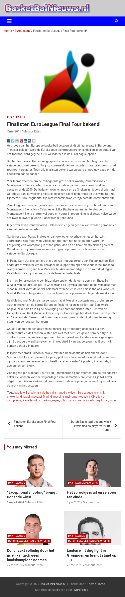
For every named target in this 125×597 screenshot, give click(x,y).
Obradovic (97, 396)
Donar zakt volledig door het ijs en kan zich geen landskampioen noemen (30, 555)
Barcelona (32, 392)
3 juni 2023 (74, 502)
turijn (112, 400)
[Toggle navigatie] (9, 21)
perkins (46, 400)
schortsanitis (68, 400)
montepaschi (81, 396)
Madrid (47, 396)
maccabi (36, 396)
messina (58, 396)
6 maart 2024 (15, 502)
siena (81, 400)
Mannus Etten (32, 131)
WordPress (81, 590)
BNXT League (16, 482)
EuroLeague (16, 117)
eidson (72, 392)
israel (26, 396)
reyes (55, 400)
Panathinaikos (32, 400)
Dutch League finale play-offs (29, 541)
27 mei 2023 (15, 565)
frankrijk (99, 392)
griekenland (14, 396)
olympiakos (14, 400)
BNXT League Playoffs (83, 482)
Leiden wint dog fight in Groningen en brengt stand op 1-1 (91, 555)
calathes (45, 392)
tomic (104, 400)
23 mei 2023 (75, 565)
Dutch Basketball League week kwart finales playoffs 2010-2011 (91, 426)
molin (68, 396)
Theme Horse (96, 584)
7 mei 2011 (14, 131)
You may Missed (22, 447)
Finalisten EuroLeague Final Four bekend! (35, 424)
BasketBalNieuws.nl (52, 584)
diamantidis (59, 392)
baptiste (19, 392)
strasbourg (93, 400)
